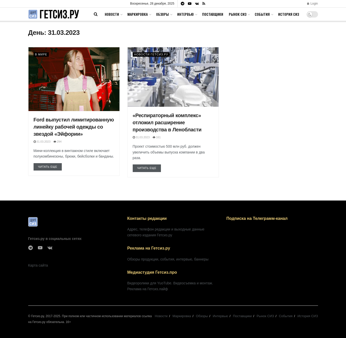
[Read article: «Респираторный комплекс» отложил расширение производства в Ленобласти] (173, 77)
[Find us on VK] (50, 248)
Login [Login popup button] (312, 3)
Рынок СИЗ (237, 14)
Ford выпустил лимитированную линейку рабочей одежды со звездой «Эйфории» (74, 127)
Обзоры (162, 14)
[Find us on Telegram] (30, 248)
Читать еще (50, 166)
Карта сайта (38, 265)
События (262, 14)
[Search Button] (96, 14)
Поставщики (212, 14)
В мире (41, 54)
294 (57, 141)
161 (157, 137)
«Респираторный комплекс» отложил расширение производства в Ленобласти (167, 122)
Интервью (185, 14)
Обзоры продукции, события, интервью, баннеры (168, 259)
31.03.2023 (42, 141)
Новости (112, 14)
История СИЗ (288, 14)
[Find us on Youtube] (40, 248)
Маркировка (137, 14)
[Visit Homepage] (53, 14)
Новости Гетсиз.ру (151, 54)
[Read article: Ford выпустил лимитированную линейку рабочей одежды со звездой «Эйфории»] (73, 79)
